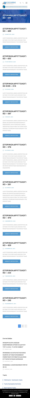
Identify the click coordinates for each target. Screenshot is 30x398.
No (14, 395)
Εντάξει (11, 395)
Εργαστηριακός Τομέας (10, 387)
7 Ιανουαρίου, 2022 (10, 276)
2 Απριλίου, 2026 (8, 369)
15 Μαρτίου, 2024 (9, 34)
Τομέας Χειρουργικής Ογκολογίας (12, 384)
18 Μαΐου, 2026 (8, 349)
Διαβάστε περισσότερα (11, 47)
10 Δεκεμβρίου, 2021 (10, 303)
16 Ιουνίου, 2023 (9, 150)
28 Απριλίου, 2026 (9, 361)
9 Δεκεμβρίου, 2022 (10, 221)
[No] (28, 393)
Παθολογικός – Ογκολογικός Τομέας (13, 380)
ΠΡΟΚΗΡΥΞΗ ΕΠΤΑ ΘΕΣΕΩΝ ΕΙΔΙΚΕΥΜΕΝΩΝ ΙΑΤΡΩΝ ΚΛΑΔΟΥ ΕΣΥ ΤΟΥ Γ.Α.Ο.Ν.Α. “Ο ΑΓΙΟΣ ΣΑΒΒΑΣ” (14, 345)
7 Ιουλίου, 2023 (9, 116)
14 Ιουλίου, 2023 (9, 89)
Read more (18, 395)
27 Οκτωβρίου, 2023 (10, 61)
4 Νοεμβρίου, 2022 (10, 248)
